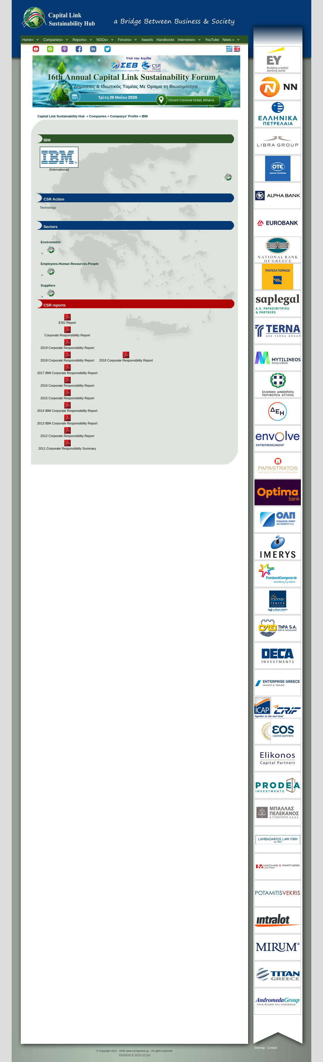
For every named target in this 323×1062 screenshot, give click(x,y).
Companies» (55, 40)
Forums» (126, 40)
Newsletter (30, 52)
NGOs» (104, 40)
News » (230, 40)
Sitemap (259, 1047)
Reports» (81, 40)
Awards (147, 40)
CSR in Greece (64, 19)
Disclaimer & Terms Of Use (134, 1054)
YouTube (212, 40)
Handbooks (165, 40)
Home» (29, 40)
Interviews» (188, 40)
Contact (272, 1047)
